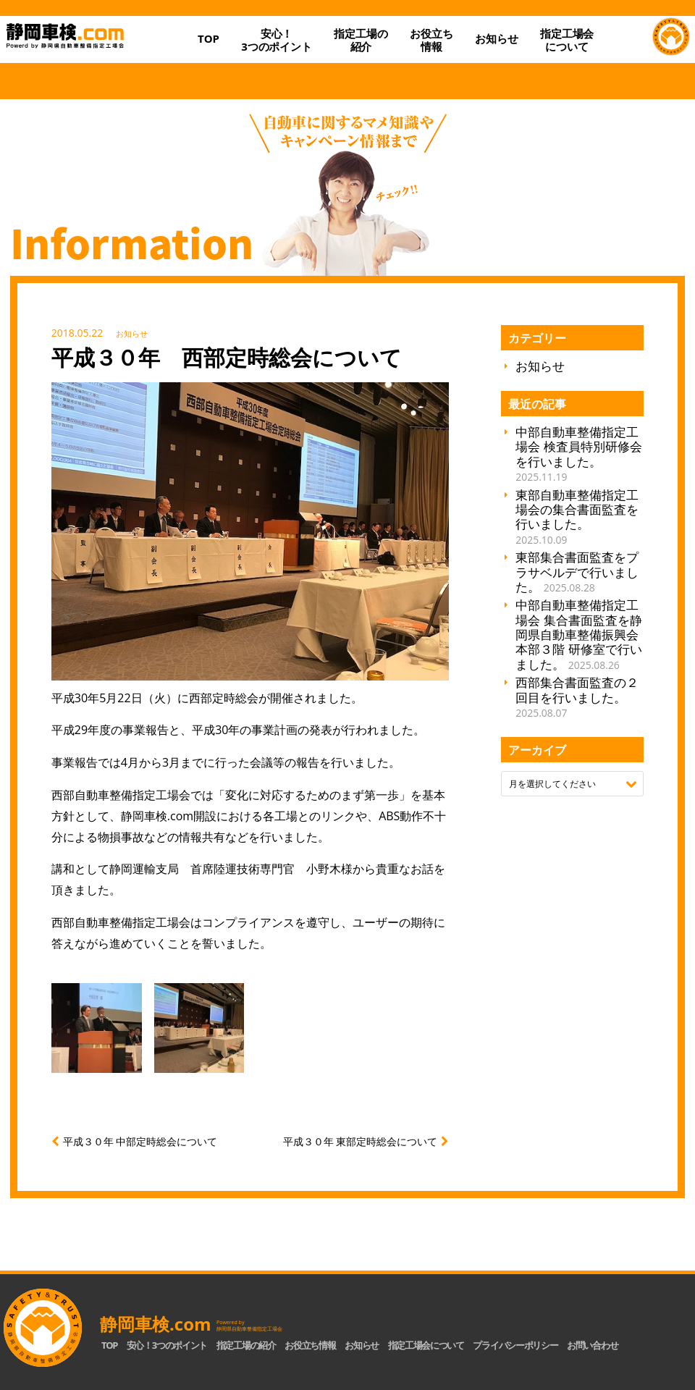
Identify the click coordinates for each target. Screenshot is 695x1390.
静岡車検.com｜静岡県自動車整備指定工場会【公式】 (93, 50)
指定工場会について (567, 40)
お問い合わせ (592, 1345)
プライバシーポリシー (515, 1345)
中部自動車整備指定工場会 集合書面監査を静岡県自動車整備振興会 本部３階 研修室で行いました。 (578, 635)
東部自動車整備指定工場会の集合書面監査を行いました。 (577, 516)
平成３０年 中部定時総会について (140, 1141)
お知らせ (496, 38)
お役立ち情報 (431, 40)
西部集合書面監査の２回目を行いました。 (577, 697)
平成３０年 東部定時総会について (360, 1141)
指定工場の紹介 (246, 1345)
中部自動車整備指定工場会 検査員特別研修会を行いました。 (578, 454)
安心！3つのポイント (276, 40)
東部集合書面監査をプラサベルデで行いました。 (577, 572)
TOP (208, 38)
